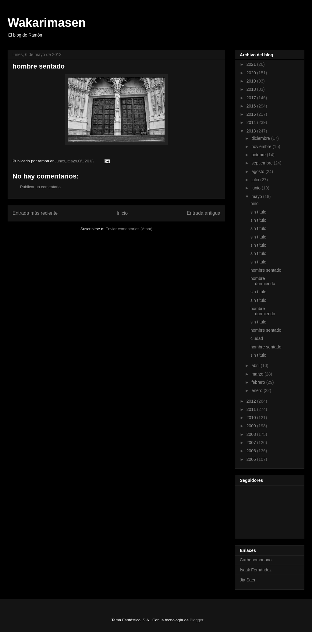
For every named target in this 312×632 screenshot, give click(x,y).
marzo (257, 374)
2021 (251, 64)
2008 (251, 434)
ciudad (256, 338)
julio (255, 179)
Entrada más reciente (35, 213)
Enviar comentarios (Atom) (128, 229)
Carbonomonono (255, 559)
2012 (251, 401)
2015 (251, 114)
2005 (251, 459)
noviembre (261, 146)
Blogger (196, 620)
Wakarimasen (47, 22)
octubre (259, 154)
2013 (251, 131)
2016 (251, 106)
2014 (251, 122)
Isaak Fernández (255, 569)
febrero (258, 382)
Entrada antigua (203, 213)
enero (257, 390)
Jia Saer (247, 579)
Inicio (122, 213)
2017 (251, 97)
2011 (251, 409)
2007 (251, 442)
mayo (257, 196)
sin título (258, 212)
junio (256, 187)
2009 (251, 425)
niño (254, 203)
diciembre (261, 138)
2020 (251, 72)
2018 (251, 89)
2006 (251, 450)
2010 (251, 417)
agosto (258, 171)
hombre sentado (265, 270)
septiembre (262, 163)
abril (256, 365)
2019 (251, 81)
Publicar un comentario (40, 187)
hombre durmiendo (262, 281)
